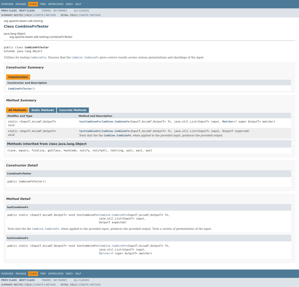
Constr (38, 15)
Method (51, 15)
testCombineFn (89, 121)
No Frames (60, 10)
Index (69, 4)
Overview (7, 4)
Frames (46, 10)
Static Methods (42, 110)
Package (21, 4)
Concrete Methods (73, 110)
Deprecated (55, 4)
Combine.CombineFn (115, 121)
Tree (43, 4)
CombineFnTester (20, 88)
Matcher (228, 121)
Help (78, 4)
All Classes (81, 10)
